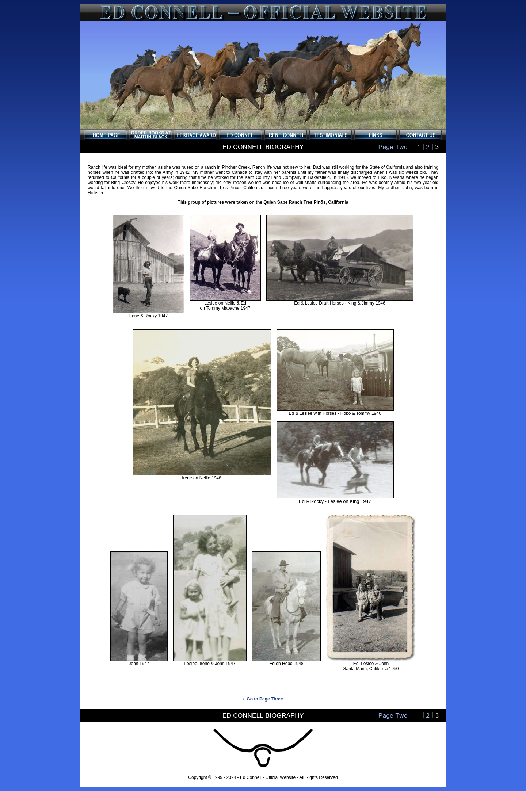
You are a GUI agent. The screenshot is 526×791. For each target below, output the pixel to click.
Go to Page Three (263, 699)
